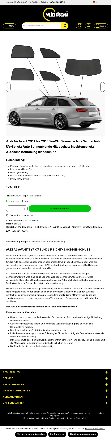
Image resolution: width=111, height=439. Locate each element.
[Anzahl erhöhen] (25, 208)
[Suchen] (64, 25)
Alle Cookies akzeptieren (83, 434)
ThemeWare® (82, 418)
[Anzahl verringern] (9, 208)
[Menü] (9, 25)
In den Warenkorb (59, 208)
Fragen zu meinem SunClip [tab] (34, 241)
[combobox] (41, 25)
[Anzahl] (17, 208)
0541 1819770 (61, 2)
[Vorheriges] (8, 87)
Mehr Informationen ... (95, 428)
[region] (55, 86)
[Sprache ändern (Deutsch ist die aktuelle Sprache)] (95, 2)
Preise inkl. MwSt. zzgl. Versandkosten (23, 196)
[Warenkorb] (101, 25)
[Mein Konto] (88, 25)
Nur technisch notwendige (31, 434)
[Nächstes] (102, 87)
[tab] (13, 241)
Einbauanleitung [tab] (57, 241)
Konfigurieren (57, 434)
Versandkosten (53, 413)
